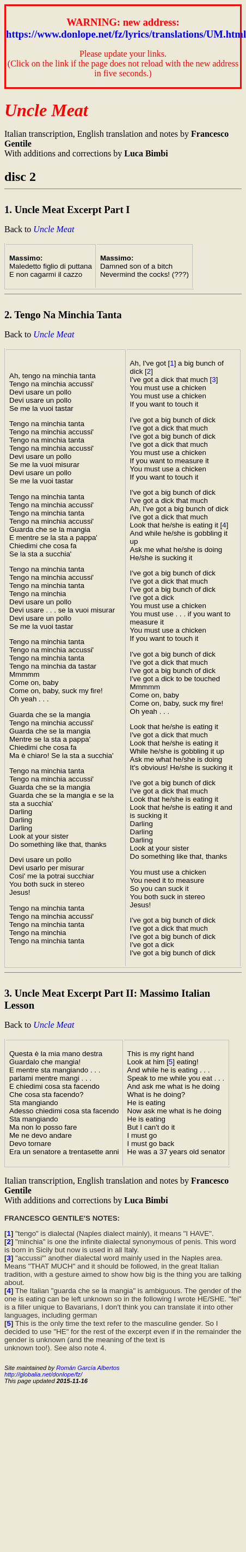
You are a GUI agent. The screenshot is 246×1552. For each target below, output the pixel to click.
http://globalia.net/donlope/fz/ (43, 1374)
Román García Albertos (87, 1368)
